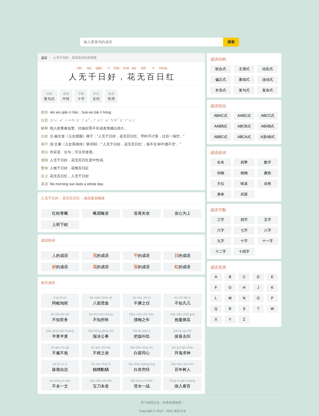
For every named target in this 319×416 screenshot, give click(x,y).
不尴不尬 (60, 350)
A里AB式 (268, 137)
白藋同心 (142, 350)
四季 (244, 162)
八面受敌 (101, 300)
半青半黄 (60, 333)
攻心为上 (183, 213)
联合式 (220, 69)
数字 (267, 162)
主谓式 (244, 69)
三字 (220, 219)
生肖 (220, 162)
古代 (96, 96)
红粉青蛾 (60, 213)
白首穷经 (142, 366)
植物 (244, 173)
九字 (220, 241)
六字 (220, 230)
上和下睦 (60, 224)
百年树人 (182, 366)
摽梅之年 (142, 317)
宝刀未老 (101, 383)
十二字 (220, 251)
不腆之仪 (142, 300)
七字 (244, 230)
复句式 (49, 96)
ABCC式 (267, 115)
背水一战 (142, 383)
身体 (220, 194)
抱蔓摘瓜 (182, 317)
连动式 (267, 79)
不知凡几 (182, 300)
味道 (244, 183)
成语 (44, 57)
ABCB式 (244, 126)
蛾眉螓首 (101, 213)
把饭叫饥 (142, 333)
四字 (244, 219)
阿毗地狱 (60, 300)
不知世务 (60, 317)
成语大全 (159, 17)
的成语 (60, 255)
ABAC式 (220, 115)
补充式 (220, 90)
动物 (220, 173)
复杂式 (267, 90)
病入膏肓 (182, 383)
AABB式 (220, 126)
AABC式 (244, 115)
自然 (267, 183)
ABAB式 (267, 126)
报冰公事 (101, 333)
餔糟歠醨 (101, 366)
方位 (220, 183)
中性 (66, 96)
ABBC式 (220, 137)
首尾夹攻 (142, 213)
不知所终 (101, 317)
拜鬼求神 (182, 350)
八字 (267, 230)
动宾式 (267, 69)
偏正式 (220, 79)
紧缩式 (244, 79)
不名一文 (60, 383)
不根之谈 (101, 350)
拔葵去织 (182, 333)
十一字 (267, 241)
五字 (267, 219)
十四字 (244, 251)
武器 (244, 194)
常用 (111, 96)
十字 (81, 96)
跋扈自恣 (60, 366)
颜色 (267, 173)
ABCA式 (244, 137)
